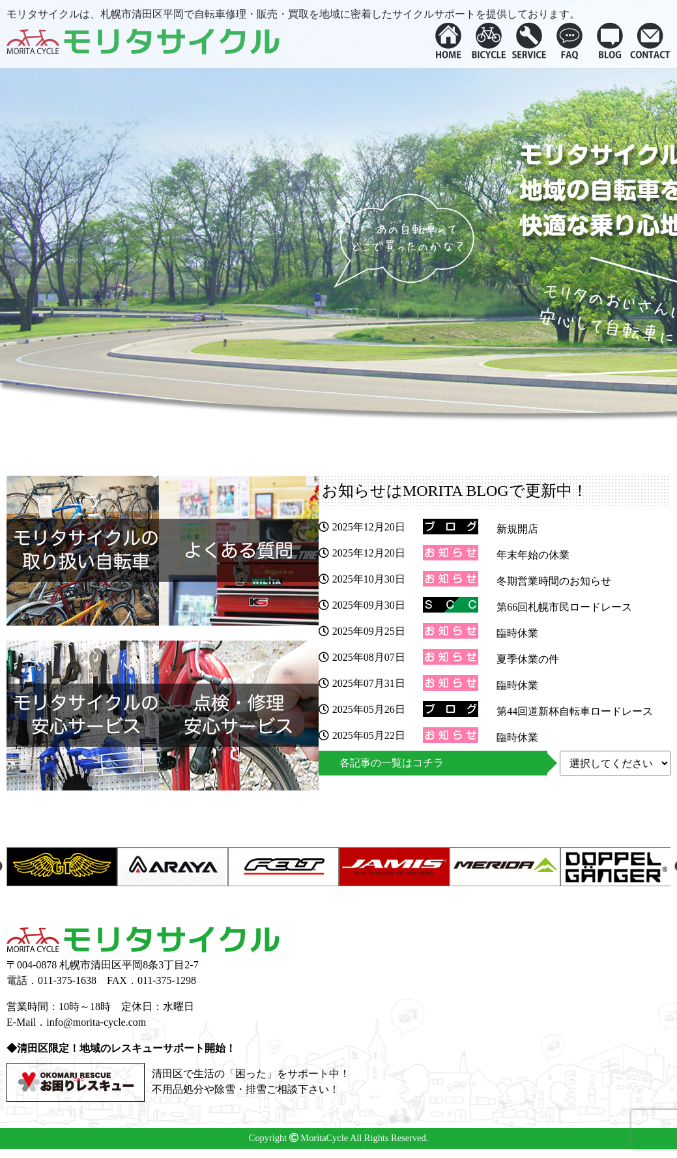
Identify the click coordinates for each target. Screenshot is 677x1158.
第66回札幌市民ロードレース (564, 607)
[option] (62, 866)
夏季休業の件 (528, 659)
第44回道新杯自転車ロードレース (575, 711)
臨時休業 (517, 633)
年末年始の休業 (533, 554)
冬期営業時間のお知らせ (554, 580)
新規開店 (517, 528)
